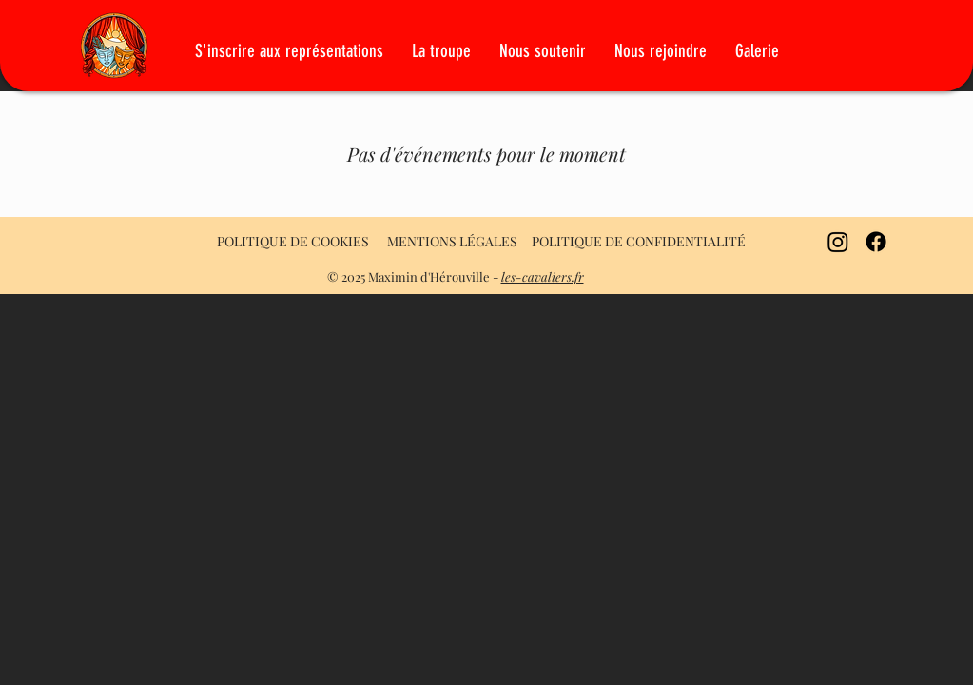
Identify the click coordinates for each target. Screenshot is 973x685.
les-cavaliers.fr (542, 276)
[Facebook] (876, 241)
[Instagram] (838, 241)
